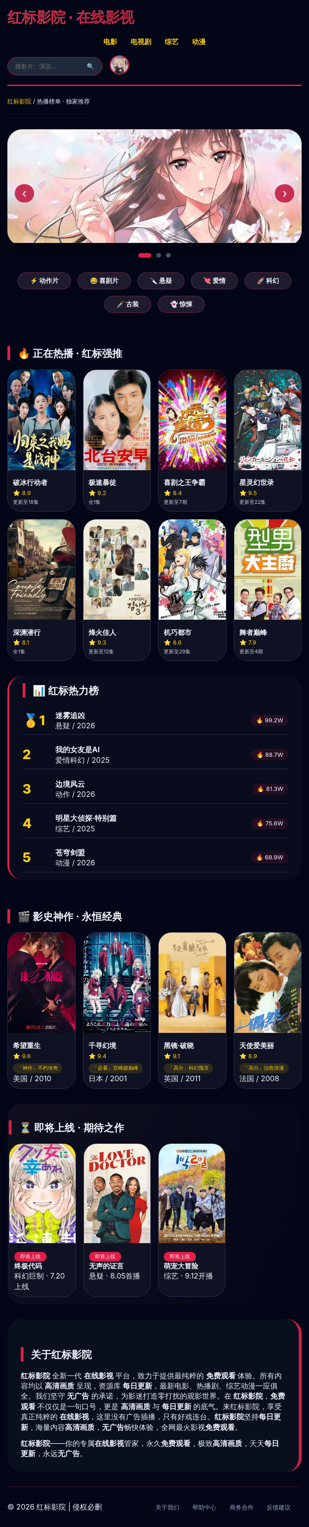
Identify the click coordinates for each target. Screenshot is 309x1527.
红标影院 (19, 101)
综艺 (171, 41)
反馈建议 (279, 1507)
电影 (110, 41)
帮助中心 (204, 1507)
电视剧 (141, 41)
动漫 (199, 41)
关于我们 (167, 1507)
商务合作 (242, 1507)
